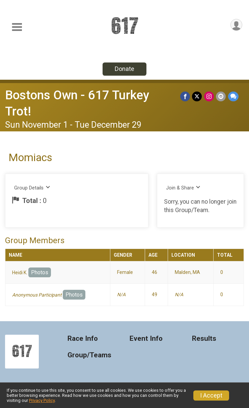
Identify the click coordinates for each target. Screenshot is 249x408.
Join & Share (183, 187)
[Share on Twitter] (197, 96)
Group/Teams (89, 355)
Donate (124, 68)
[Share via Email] (221, 96)
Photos (39, 272)
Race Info (82, 338)
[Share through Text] (233, 96)
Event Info (146, 338)
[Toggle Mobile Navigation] (17, 27)
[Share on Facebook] (186, 96)
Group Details (32, 187)
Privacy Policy (42, 400)
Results (204, 338)
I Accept (211, 395)
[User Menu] (236, 25)
